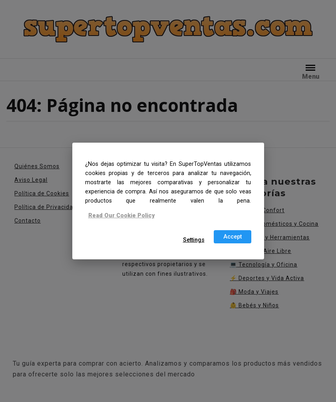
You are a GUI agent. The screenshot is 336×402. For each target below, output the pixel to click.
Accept (232, 236)
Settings (194, 240)
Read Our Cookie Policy (121, 215)
